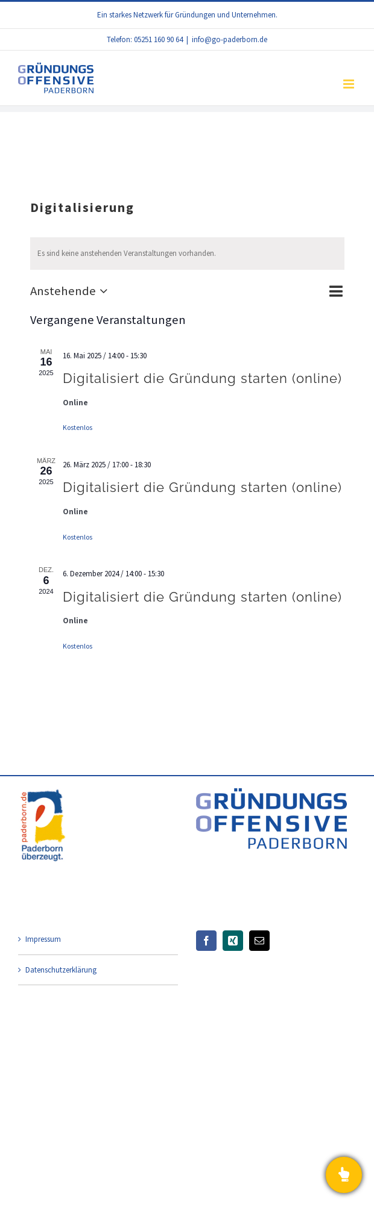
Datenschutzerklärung (61, 970)
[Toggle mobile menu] (349, 84)
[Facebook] (206, 940)
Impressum (43, 939)
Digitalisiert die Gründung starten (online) (202, 378)
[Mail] (259, 940)
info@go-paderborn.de (229, 39)
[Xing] (233, 940)
